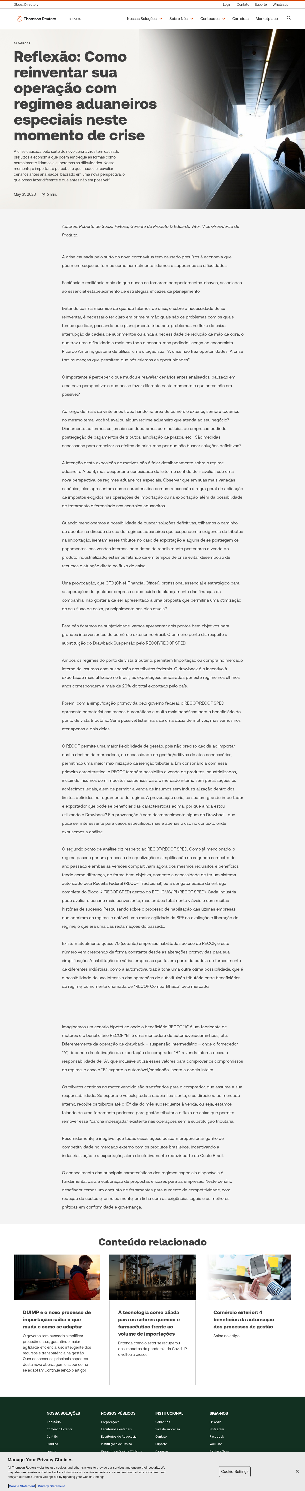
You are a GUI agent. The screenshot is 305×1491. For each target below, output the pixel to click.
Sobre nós (162, 1422)
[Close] (297, 1471)
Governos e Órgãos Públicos (121, 1451)
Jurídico (52, 1444)
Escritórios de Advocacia (119, 1437)
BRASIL (75, 18)
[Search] (289, 18)
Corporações (110, 1422)
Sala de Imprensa (167, 1429)
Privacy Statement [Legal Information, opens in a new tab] (50, 1486)
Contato (161, 1437)
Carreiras (161, 1451)
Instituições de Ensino (116, 1444)
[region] (152, 1471)
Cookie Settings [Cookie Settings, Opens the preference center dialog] (234, 1472)
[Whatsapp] (280, 4)
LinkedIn (215, 1422)
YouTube (216, 1444)
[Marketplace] (267, 19)
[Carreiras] (241, 19)
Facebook (217, 1437)
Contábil (52, 1437)
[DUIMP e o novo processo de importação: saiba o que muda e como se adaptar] (57, 1320)
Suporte (161, 1444)
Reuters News (220, 1451)
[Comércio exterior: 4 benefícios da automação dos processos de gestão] (248, 1320)
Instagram (217, 1429)
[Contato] (243, 4)
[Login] (227, 4)
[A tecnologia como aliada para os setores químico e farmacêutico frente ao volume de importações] (152, 1320)
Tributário (54, 1422)
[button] (145, 19)
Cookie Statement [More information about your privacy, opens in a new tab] (22, 1486)
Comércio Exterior (59, 1429)
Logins (51, 1451)
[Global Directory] (27, 4)
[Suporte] (261, 4)
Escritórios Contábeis (116, 1429)
